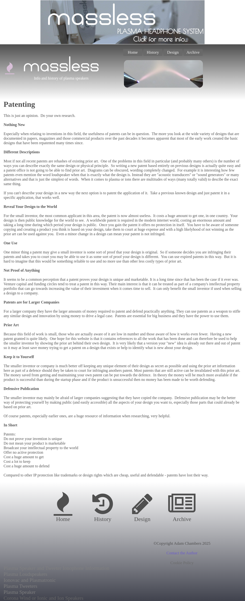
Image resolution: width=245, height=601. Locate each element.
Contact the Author (182, 553)
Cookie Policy (182, 563)
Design (173, 52)
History (153, 52)
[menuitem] (133, 52)
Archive (193, 52)
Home (133, 52)
